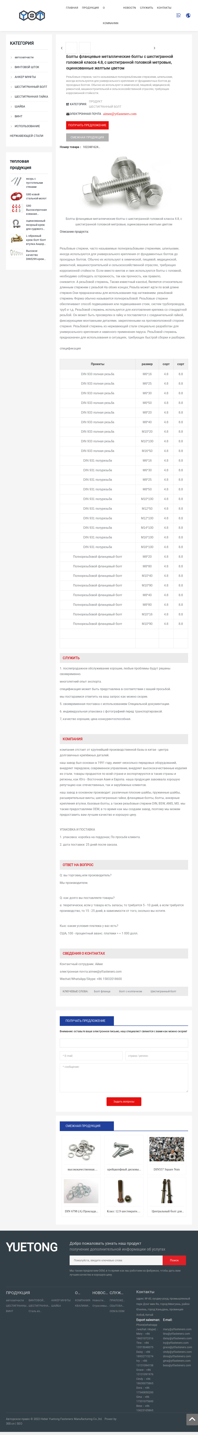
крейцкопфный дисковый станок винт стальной (123, 1171)
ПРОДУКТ (95, 101)
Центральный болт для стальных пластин (167, 1213)
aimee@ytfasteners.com (120, 114)
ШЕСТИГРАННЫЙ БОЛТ (105, 106)
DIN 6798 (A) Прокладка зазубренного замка (81, 1213)
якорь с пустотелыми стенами (34, 182)
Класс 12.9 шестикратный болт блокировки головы (124, 1213)
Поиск (174, 1260)
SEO (19, 1423)
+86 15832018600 (109, 979)
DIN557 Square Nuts (167, 1169)
